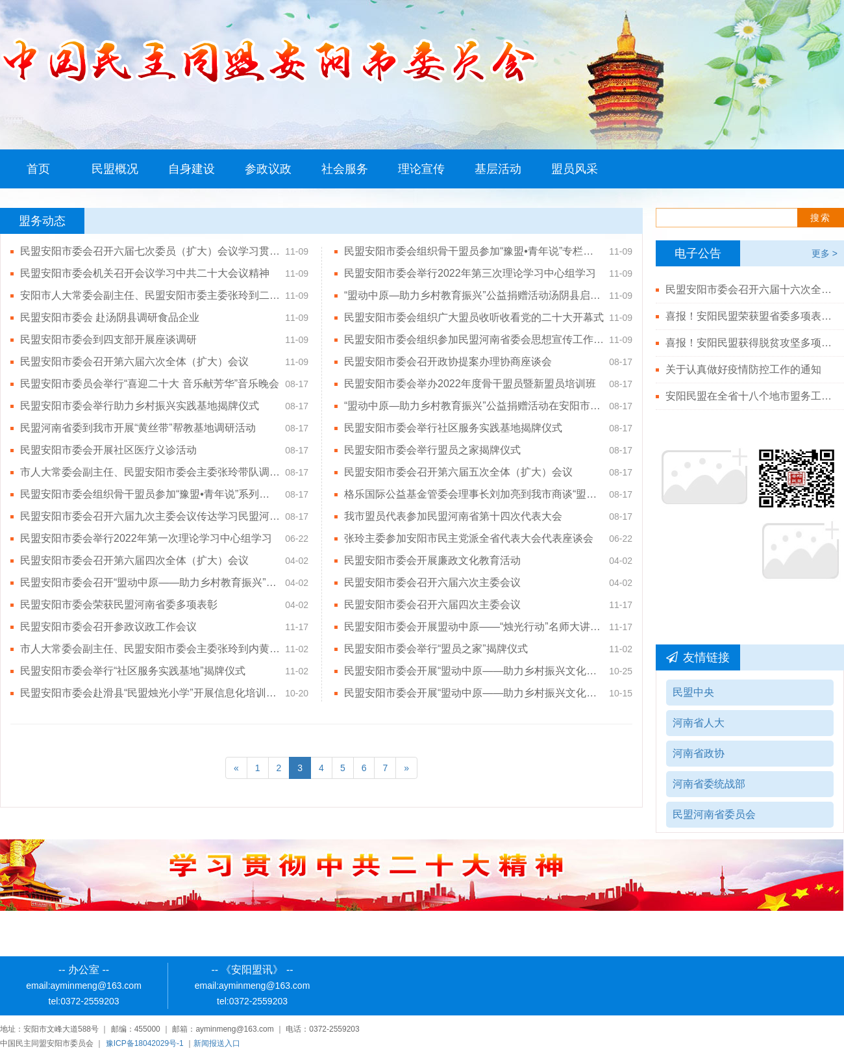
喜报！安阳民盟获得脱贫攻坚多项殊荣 (749, 342)
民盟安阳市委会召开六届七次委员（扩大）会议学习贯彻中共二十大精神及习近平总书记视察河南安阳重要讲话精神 (150, 251)
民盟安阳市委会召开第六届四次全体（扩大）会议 (134, 560)
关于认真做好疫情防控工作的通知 (743, 369)
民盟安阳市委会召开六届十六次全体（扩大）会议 (749, 289)
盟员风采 (574, 168)
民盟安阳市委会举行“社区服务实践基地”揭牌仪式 (132, 670)
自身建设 (191, 168)
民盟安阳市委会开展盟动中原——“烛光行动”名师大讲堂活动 (474, 626)
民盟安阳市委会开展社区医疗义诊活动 (108, 449)
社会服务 (344, 168)
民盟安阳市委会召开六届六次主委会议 (432, 582)
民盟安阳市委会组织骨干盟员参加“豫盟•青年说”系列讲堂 (150, 494)
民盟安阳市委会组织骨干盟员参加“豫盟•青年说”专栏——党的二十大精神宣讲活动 (474, 251)
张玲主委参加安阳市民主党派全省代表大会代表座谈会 (468, 538)
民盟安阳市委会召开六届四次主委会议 (432, 604)
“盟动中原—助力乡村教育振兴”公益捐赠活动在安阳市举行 (474, 405)
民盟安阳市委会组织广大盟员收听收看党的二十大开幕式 (474, 317)
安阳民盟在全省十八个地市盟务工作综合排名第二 (749, 395)
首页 (38, 168)
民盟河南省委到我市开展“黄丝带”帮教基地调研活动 (138, 427)
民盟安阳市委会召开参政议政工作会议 (108, 626)
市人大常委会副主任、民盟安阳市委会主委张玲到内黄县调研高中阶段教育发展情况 (150, 648)
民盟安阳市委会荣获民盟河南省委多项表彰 (118, 604)
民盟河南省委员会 (714, 814)
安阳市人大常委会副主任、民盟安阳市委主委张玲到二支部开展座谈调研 (150, 295)
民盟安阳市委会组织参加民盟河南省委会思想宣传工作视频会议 (474, 339)
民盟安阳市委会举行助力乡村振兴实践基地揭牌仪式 (139, 405)
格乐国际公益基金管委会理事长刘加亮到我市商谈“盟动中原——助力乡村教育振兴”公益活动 (474, 494)
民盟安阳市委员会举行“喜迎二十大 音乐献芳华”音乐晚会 (149, 383)
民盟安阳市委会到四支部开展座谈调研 (108, 339)
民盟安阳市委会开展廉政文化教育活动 (432, 560)
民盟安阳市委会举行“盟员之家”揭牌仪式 (436, 648)
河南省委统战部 (709, 783)
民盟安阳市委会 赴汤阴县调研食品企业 (111, 317)
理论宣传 (421, 168)
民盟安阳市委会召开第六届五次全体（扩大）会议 (458, 472)
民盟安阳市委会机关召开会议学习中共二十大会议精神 (144, 273)
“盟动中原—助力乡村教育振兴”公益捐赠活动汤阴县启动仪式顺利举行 (474, 295)
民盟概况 (115, 168)
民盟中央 (693, 692)
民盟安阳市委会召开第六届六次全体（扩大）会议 (134, 361)
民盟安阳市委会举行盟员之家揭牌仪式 (432, 449)
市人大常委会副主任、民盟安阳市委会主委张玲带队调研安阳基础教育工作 (150, 472)
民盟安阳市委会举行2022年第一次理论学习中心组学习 (146, 538)
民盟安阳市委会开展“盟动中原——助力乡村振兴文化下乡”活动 (474, 670)
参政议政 (268, 168)
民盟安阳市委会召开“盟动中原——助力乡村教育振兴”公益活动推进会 (150, 582)
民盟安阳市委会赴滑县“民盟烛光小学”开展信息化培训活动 (150, 692)
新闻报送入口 (216, 1043)
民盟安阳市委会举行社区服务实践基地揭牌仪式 (453, 427)
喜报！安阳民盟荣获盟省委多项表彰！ (749, 316)
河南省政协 (699, 753)
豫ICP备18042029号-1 (145, 1043)
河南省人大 (699, 722)
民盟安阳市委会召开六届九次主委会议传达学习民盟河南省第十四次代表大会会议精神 (150, 516)
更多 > (825, 253)
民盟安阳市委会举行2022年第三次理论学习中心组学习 (470, 273)
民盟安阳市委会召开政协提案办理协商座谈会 (448, 361)
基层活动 (498, 168)
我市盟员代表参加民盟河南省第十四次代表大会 (453, 516)
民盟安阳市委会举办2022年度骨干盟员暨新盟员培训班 (470, 383)
